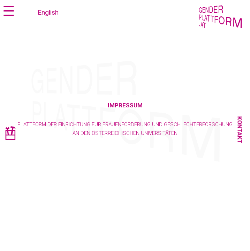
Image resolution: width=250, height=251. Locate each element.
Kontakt (239, 130)
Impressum (125, 105)
